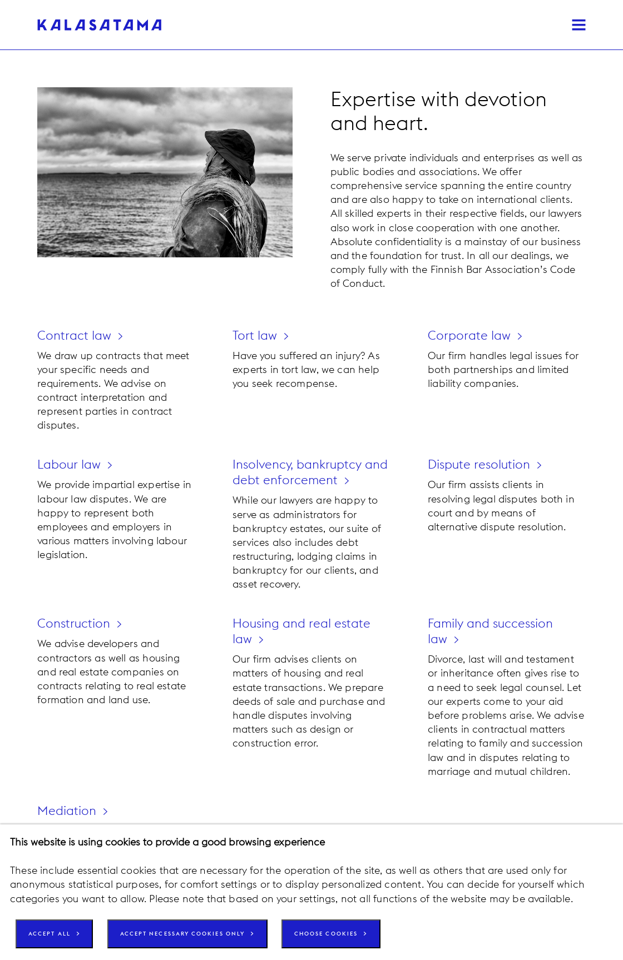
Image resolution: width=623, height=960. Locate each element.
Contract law (75, 335)
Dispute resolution (481, 464)
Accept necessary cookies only (195, 935)
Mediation (67, 807)
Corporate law (470, 335)
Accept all (52, 935)
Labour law (71, 464)
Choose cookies (350, 935)
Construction (74, 622)
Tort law (256, 335)
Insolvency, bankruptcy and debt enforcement (300, 471)
